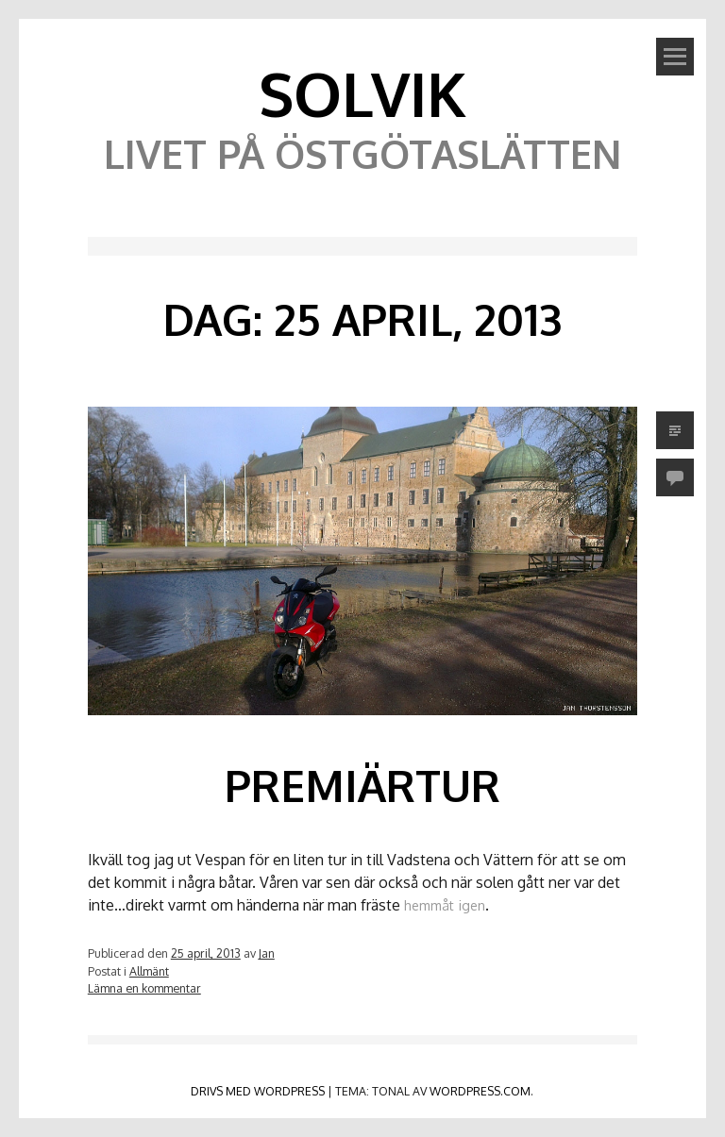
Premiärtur (362, 785)
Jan (267, 953)
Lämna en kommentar (144, 987)
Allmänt (149, 970)
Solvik (362, 93)
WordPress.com (480, 1090)
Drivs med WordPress (258, 1090)
